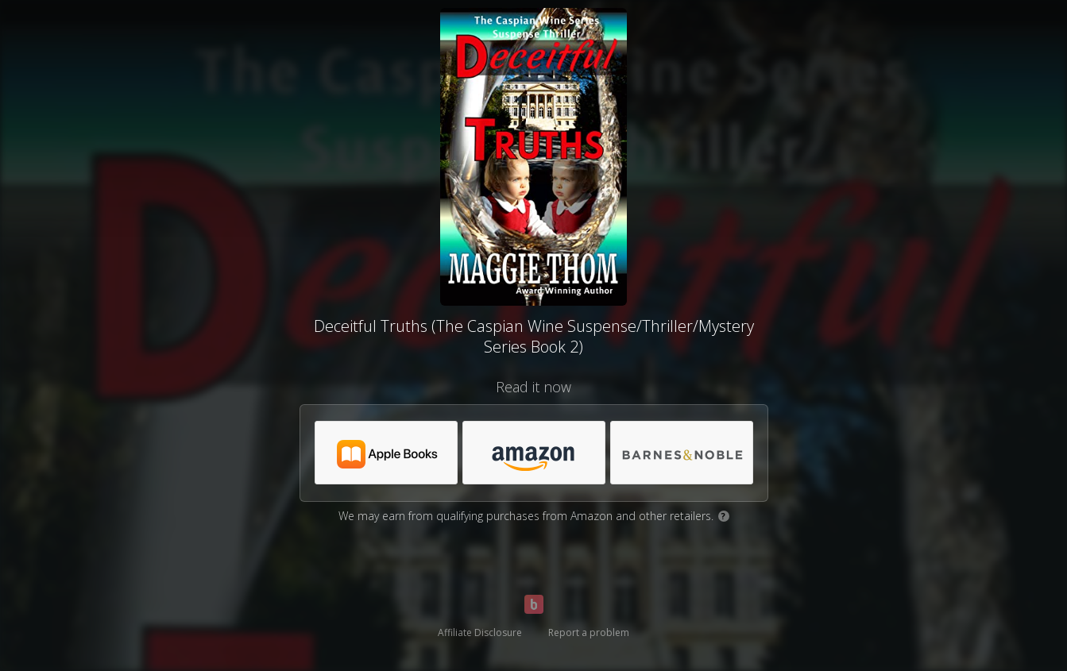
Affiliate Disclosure (480, 632)
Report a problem (588, 632)
